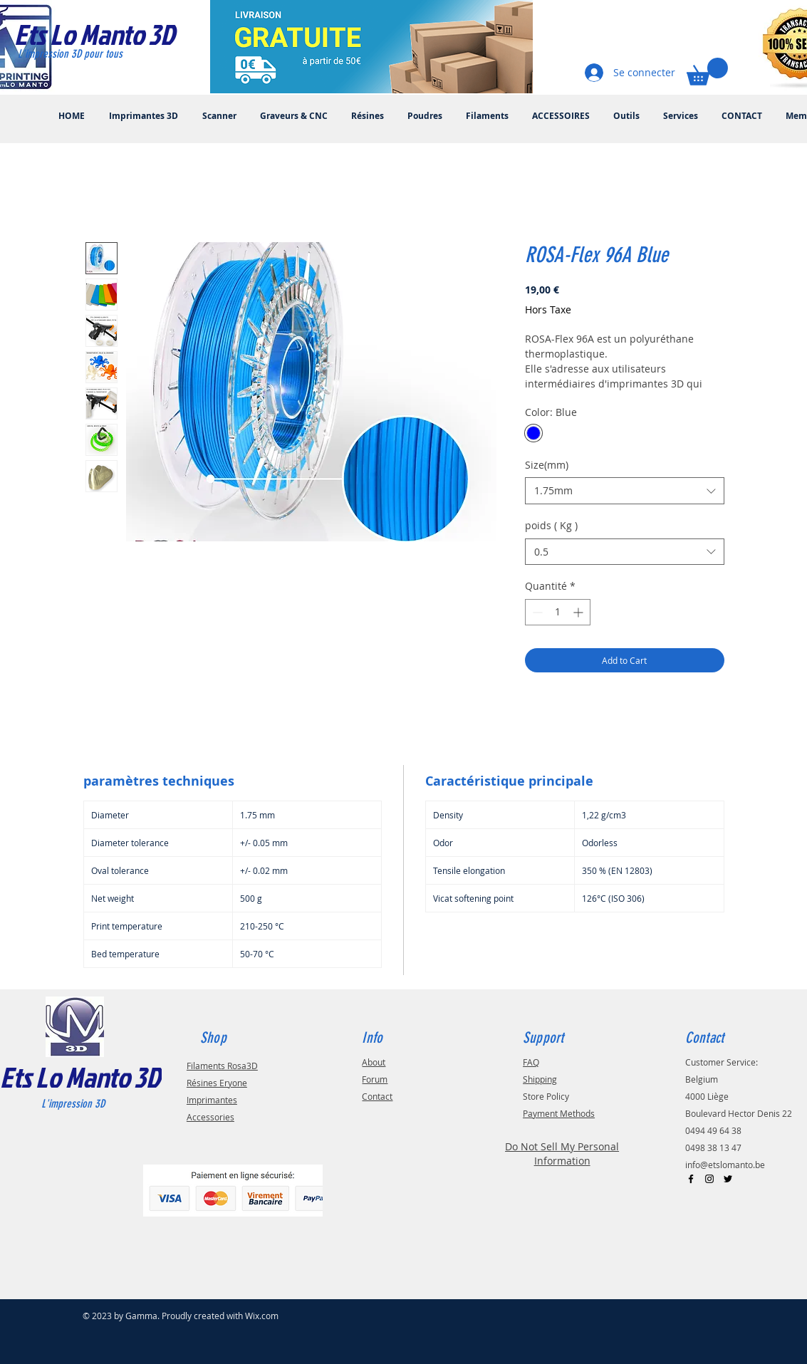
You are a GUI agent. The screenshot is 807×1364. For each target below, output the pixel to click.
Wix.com (261, 1315)
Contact (377, 1096)
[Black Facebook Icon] (691, 1179)
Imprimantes (212, 1099)
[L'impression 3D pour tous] (86, 54)
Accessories (210, 1117)
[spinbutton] (558, 612)
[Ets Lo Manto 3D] (109, 34)
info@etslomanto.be (725, 1164)
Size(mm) (546, 465)
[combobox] (624, 490)
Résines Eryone (217, 1082)
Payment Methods (559, 1113)
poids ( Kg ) (551, 525)
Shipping (540, 1079)
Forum (374, 1079)
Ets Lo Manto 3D (80, 1077)
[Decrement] (536, 612)
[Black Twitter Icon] (728, 1179)
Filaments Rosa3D (222, 1065)
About (373, 1062)
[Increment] (579, 612)
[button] (707, 71)
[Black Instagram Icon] (709, 1179)
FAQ (531, 1062)
